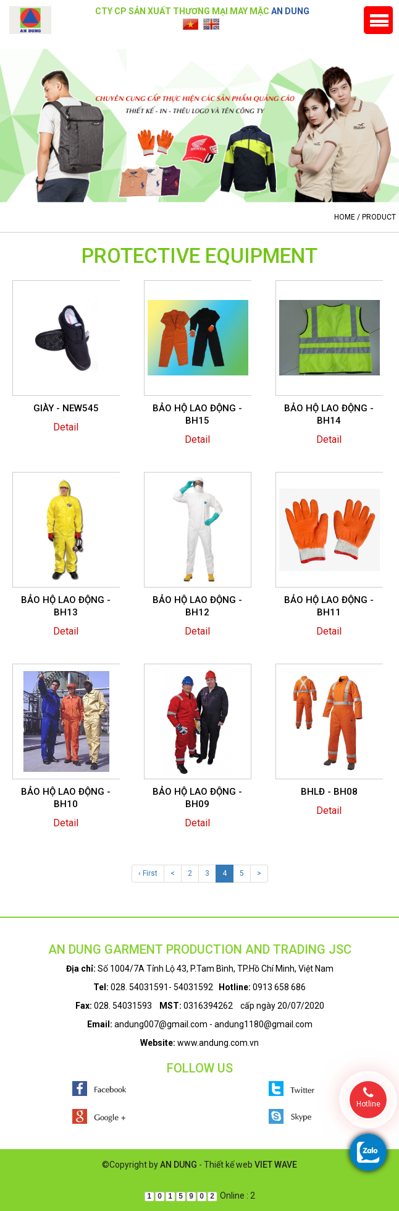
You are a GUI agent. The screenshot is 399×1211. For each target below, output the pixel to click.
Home (344, 217)
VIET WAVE (275, 1165)
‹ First (148, 873)
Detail (65, 427)
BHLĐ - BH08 (329, 791)
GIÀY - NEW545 (66, 408)
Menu (378, 20)
